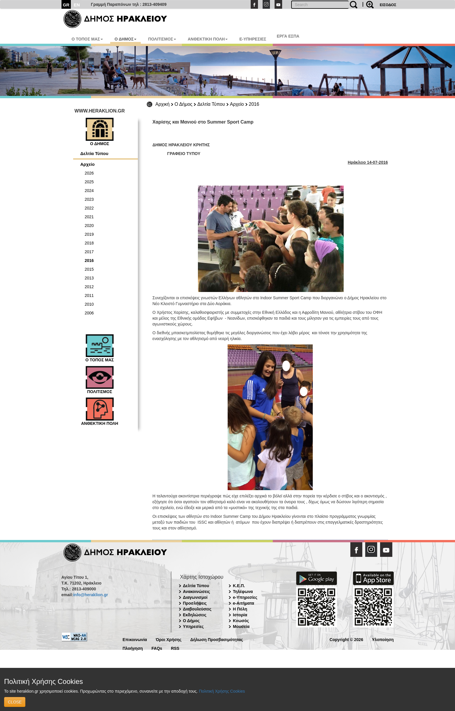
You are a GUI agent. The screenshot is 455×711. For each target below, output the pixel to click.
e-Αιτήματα (243, 603)
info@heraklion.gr (90, 594)
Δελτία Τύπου (211, 104)
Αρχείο (237, 104)
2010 (89, 304)
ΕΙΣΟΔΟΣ (388, 5)
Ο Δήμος (183, 104)
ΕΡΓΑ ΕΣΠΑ (288, 36)
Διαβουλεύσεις (197, 609)
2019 (89, 234)
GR (66, 4)
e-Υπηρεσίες (245, 597)
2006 (89, 313)
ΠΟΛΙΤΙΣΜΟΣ (162, 39)
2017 (89, 251)
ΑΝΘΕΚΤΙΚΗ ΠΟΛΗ (208, 39)
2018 (89, 243)
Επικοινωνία (135, 639)
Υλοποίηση (383, 639)
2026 (89, 173)
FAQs (157, 648)
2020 (89, 225)
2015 (89, 269)
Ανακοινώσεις (196, 591)
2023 (89, 199)
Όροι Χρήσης (169, 639)
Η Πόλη (240, 609)
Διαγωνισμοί (195, 597)
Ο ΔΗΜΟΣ (125, 39)
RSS (175, 648)
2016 (254, 104)
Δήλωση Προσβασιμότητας (216, 639)
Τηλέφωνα (243, 591)
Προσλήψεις (195, 603)
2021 (89, 216)
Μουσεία (241, 626)
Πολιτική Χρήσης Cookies (222, 691)
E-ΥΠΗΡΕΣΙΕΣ (252, 39)
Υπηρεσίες (193, 626)
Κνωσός (241, 620)
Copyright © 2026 (346, 639)
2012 (89, 286)
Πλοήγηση (133, 648)
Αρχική (162, 104)
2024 (89, 190)
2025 (89, 181)
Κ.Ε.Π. (239, 585)
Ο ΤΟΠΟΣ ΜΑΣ (87, 39)
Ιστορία (240, 615)
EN (77, 4)
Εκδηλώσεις (195, 615)
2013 (89, 278)
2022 (89, 208)
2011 (89, 295)
